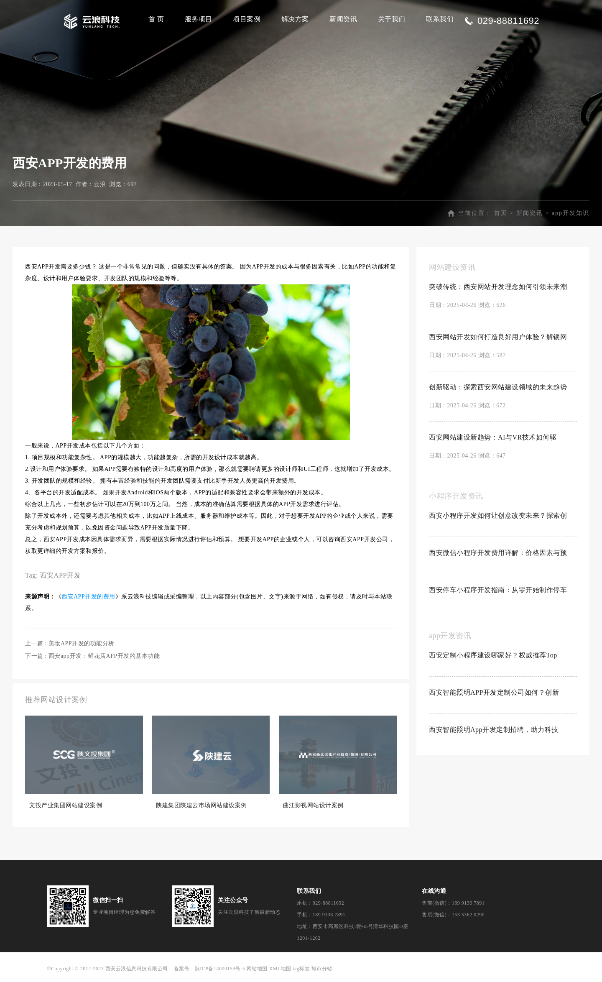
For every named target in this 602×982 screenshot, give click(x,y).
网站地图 (257, 969)
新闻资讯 (343, 19)
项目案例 (246, 19)
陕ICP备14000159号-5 (220, 969)
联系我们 (440, 19)
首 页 (156, 19)
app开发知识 (570, 213)
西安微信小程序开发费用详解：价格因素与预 (498, 552)
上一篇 (70, 643)
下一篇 (92, 656)
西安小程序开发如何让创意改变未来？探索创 (498, 515)
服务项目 (198, 19)
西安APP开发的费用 (88, 596)
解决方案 (295, 19)
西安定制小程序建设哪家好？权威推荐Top (493, 655)
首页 (501, 213)
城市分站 (321, 969)
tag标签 (301, 969)
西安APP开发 (60, 575)
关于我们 (392, 19)
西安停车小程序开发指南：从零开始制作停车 (498, 589)
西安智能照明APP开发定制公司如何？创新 (494, 692)
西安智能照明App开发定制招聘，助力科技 (494, 729)
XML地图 (280, 969)
